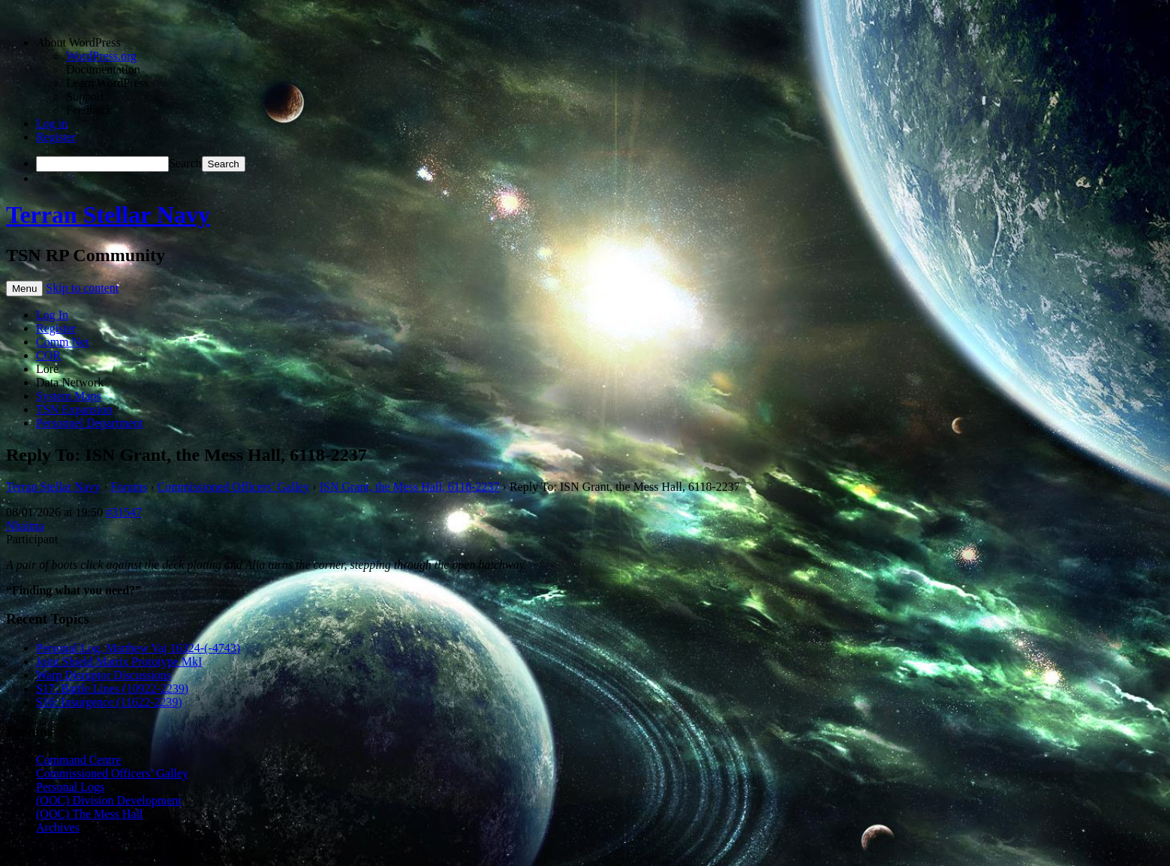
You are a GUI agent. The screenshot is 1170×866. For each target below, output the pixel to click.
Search (185, 163)
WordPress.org (101, 56)
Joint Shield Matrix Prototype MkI (119, 661)
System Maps (68, 395)
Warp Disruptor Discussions (103, 675)
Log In (52, 314)
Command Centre (78, 759)
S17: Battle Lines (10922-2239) (112, 688)
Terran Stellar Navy (108, 214)
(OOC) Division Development (109, 800)
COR (48, 355)
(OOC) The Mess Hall (89, 813)
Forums (128, 486)
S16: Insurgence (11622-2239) (109, 702)
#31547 (124, 512)
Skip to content (82, 287)
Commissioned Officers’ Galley (234, 486)
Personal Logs (70, 786)
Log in (52, 123)
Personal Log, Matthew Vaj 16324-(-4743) (138, 648)
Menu (24, 288)
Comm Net (62, 341)
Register (56, 137)
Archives (58, 827)
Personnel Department (89, 422)
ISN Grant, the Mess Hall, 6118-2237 (410, 486)
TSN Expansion (74, 409)
